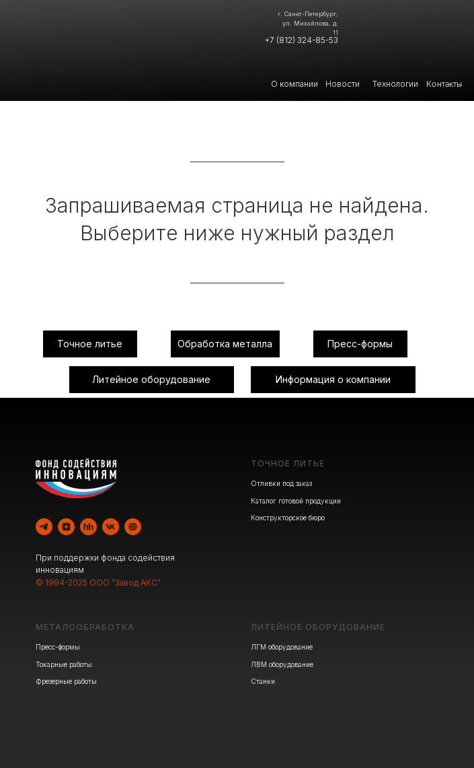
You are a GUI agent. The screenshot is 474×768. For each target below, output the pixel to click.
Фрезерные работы (66, 681)
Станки (263, 681)
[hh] (88, 526)
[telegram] (44, 526)
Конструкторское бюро (288, 518)
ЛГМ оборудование (282, 647)
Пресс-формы (58, 647)
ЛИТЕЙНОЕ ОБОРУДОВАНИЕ (318, 627)
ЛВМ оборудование (282, 664)
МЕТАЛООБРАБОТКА (85, 627)
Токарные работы (64, 664)
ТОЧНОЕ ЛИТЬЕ (288, 463)
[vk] (110, 526)
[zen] (66, 526)
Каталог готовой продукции (296, 501)
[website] (132, 526)
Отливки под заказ (281, 483)
